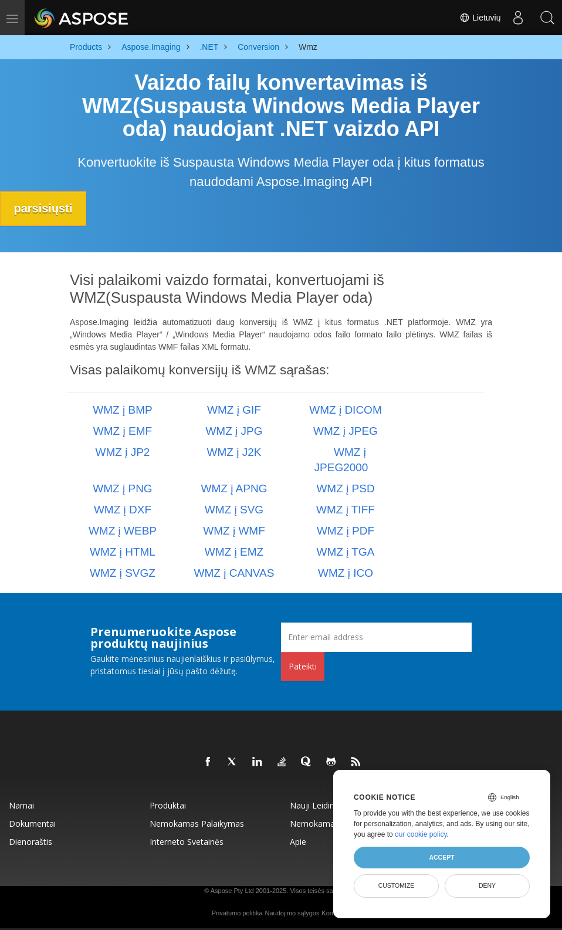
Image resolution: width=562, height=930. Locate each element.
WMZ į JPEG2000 (341, 460)
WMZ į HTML (122, 552)
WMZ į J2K (234, 452)
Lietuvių (479, 17)
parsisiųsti (44, 208)
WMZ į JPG (233, 431)
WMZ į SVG (234, 509)
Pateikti (303, 666)
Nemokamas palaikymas (197, 823)
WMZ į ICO (345, 573)
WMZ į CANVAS (234, 573)
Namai (21, 805)
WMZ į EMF (122, 431)
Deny (487, 885)
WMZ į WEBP (123, 531)
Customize (396, 885)
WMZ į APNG (234, 488)
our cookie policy (421, 834)
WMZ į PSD (345, 488)
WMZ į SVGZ (122, 573)
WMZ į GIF (234, 410)
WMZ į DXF (122, 509)
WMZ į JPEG (345, 431)
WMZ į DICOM (345, 410)
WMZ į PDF (345, 531)
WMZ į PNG (122, 488)
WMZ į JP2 (123, 452)
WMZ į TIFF (345, 509)
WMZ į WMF (234, 531)
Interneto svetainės (187, 841)
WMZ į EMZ (234, 552)
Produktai (168, 805)
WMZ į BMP (122, 410)
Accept (441, 857)
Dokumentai (32, 823)
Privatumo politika (237, 913)
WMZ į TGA (346, 552)
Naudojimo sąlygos (292, 913)
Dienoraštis (30, 841)
